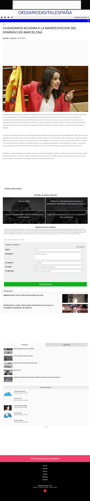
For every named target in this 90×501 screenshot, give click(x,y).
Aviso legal (35, 487)
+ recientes (24, 345)
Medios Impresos (18, 420)
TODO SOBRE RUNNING (20, 405)
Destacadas (8, 291)
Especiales (45, 477)
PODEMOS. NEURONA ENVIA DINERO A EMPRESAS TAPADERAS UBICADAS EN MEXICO (36, 377)
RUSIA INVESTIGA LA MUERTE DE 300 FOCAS (25, 363)
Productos (45, 480)
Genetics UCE (18, 398)
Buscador (45, 468)
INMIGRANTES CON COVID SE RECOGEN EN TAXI (23, 295)
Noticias (4, 24)
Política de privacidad (43, 487)
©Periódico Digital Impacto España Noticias (45, 458)
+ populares (66, 345)
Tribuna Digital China (19, 391)
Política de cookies (53, 487)
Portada (45, 466)
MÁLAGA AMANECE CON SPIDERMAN (23, 348)
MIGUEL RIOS (24, 201)
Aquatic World (18, 413)
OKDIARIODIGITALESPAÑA (43, 485)
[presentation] (47, 277)
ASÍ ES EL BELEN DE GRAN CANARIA (23, 356)
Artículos (45, 474)
